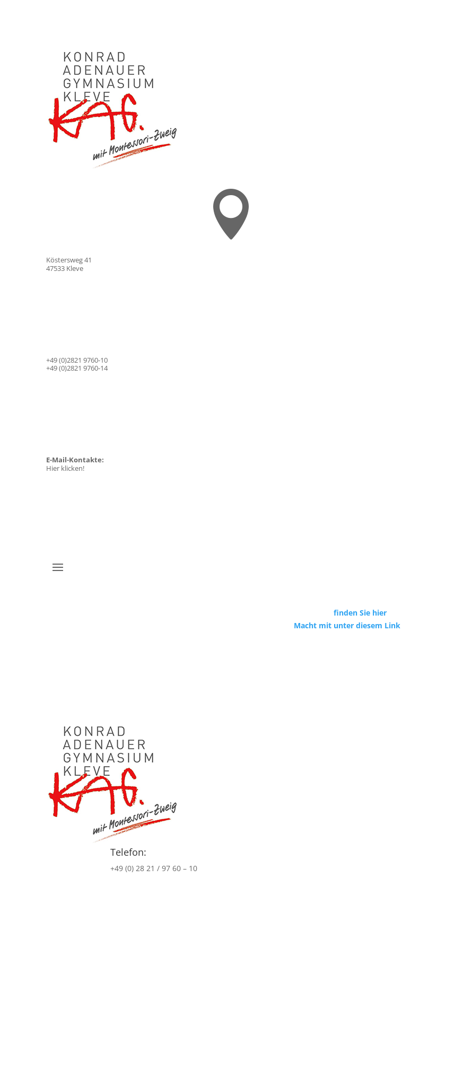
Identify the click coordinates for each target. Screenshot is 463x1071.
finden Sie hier (360, 613)
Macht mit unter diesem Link (347, 625)
